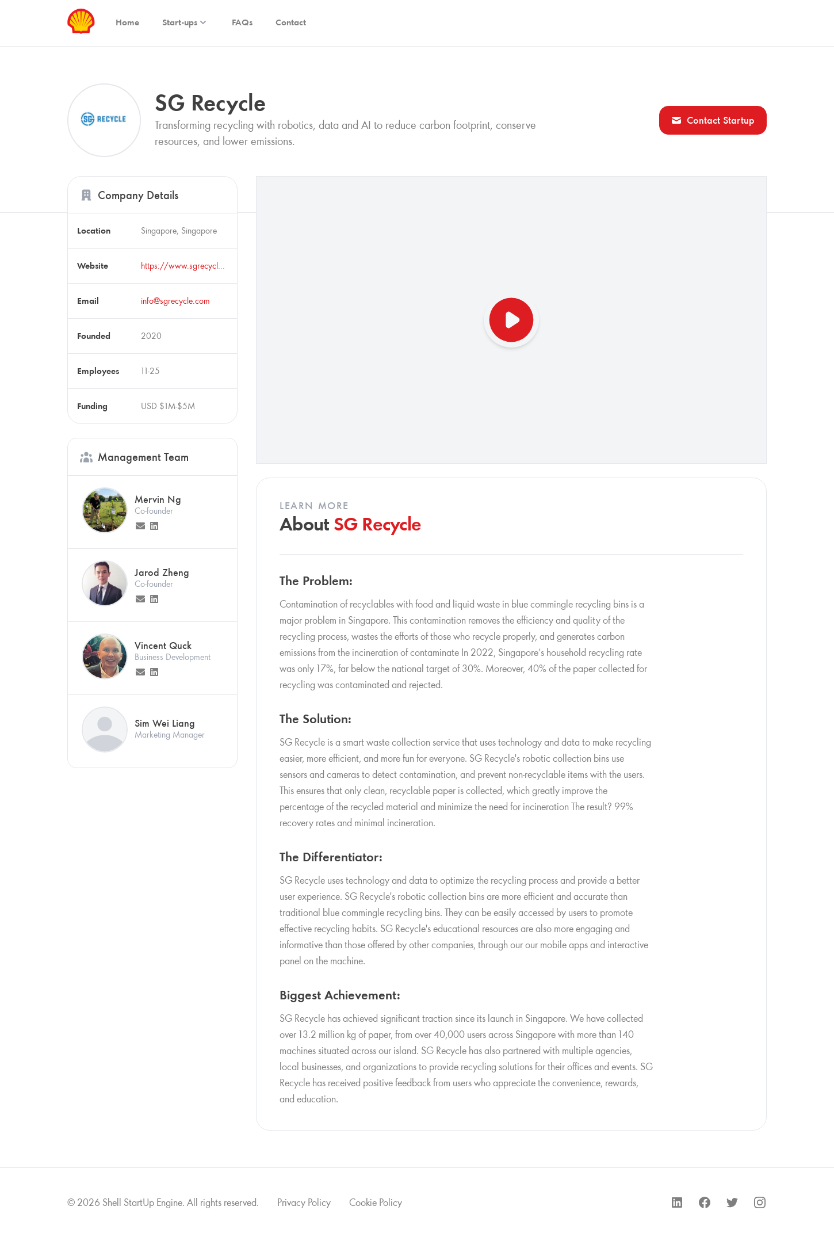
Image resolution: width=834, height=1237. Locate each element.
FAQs (242, 22)
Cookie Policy (375, 1202)
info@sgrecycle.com (175, 300)
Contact (291, 22)
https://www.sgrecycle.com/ (192, 265)
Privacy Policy (304, 1202)
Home (127, 22)
